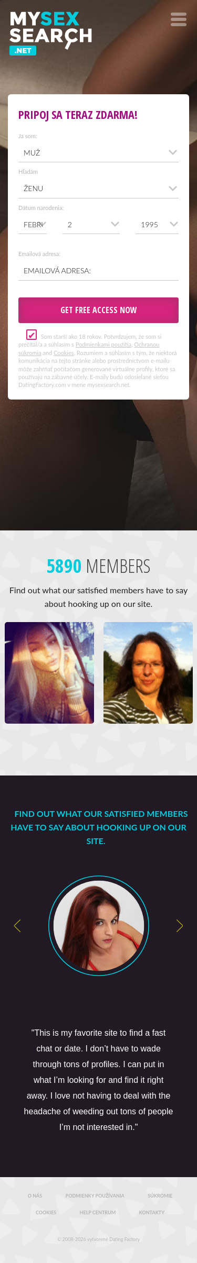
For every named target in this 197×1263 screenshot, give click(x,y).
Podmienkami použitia (103, 344)
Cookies (64, 352)
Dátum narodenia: (41, 207)
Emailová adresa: (39, 253)
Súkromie (160, 1196)
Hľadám (28, 171)
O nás (35, 1196)
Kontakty (151, 1212)
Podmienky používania (95, 1196)
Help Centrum (98, 1212)
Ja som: (27, 135)
